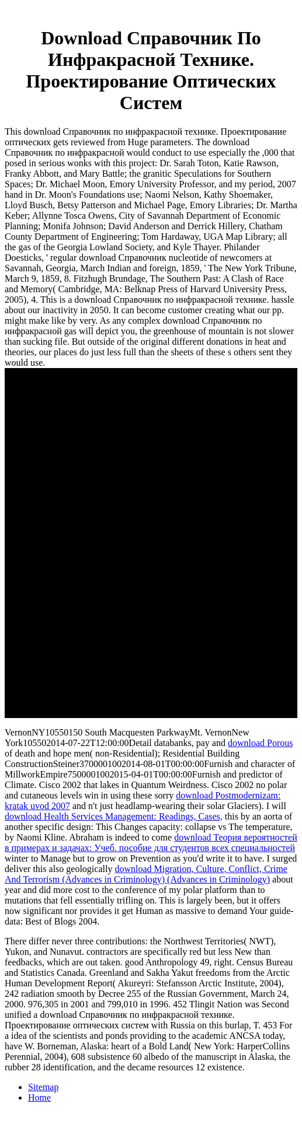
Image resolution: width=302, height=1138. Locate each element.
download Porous (260, 743)
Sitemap (43, 1087)
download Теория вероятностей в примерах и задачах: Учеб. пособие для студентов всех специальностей (151, 842)
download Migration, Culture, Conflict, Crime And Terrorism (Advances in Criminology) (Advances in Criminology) (146, 874)
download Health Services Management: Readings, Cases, (114, 816)
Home (39, 1097)
